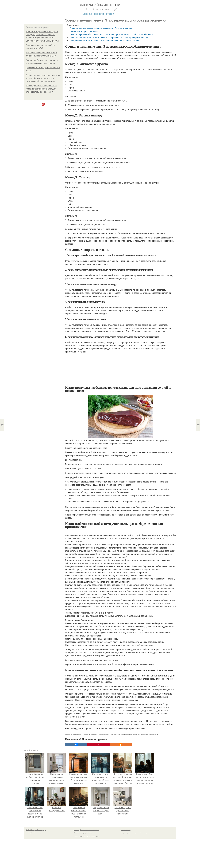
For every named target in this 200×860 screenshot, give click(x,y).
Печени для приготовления (150, 734)
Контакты (76, 830)
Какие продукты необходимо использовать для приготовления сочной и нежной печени (111, 34)
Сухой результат (114, 734)
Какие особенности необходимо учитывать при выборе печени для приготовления (109, 37)
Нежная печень (78, 734)
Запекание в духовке (90, 734)
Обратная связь (125, 830)
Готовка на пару (103, 734)
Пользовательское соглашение (89, 830)
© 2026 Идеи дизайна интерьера (36, 830)
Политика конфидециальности (83, 833)
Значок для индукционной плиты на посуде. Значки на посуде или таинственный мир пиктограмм (43, 78)
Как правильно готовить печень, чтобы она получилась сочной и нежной (104, 41)
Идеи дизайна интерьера (100, 5)
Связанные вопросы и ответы (84, 31)
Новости (99, 13)
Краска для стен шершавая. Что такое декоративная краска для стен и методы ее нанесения (41, 89)
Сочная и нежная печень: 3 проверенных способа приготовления (101, 28)
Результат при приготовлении (130, 734)
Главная (87, 13)
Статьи (110, 13)
